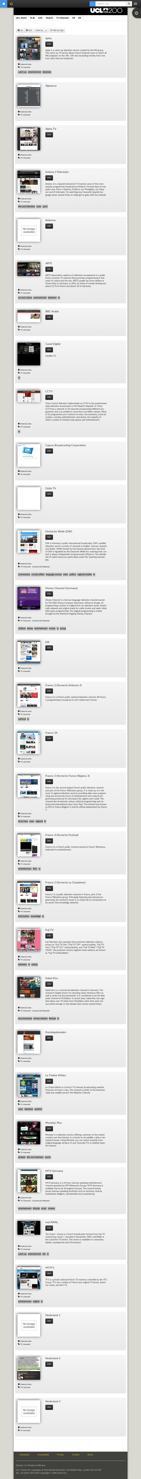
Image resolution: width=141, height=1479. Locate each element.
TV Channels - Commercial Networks (35, 567)
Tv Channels (62, 18)
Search (49, 18)
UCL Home (21, 18)
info (49, 44)
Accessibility (43, 1454)
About (90, 1454)
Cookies (76, 1454)
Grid (29, 30)
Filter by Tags (56, 30)
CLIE (32, 18)
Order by (39, 30)
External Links (25, 64)
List (20, 30)
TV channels (25, 67)
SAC (40, 18)
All (73, 18)
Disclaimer (25, 1454)
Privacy (60, 1454)
